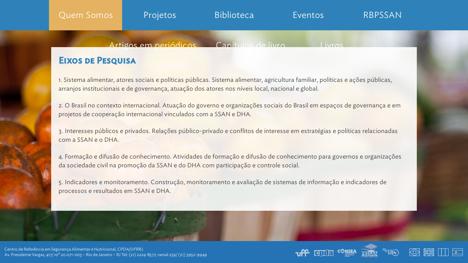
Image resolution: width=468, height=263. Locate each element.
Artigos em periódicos (152, 45)
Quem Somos (85, 15)
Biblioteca (234, 15)
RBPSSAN (382, 15)
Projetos (159, 15)
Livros (332, 45)
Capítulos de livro (250, 45)
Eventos (308, 15)
